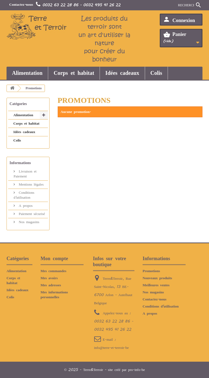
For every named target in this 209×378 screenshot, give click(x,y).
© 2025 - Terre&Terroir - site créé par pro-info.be (104, 370)
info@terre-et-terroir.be (111, 348)
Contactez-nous (21, 5)
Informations (20, 163)
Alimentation (27, 73)
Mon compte (54, 258)
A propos (25, 206)
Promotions (151, 271)
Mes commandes (53, 271)
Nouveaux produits (157, 278)
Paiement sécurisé (31, 214)
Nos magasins (28, 222)
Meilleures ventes (156, 285)
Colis (156, 73)
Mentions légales (30, 184)
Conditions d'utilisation (161, 306)
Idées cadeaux (122, 73)
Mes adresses (51, 285)
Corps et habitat (74, 73)
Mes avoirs (49, 278)
